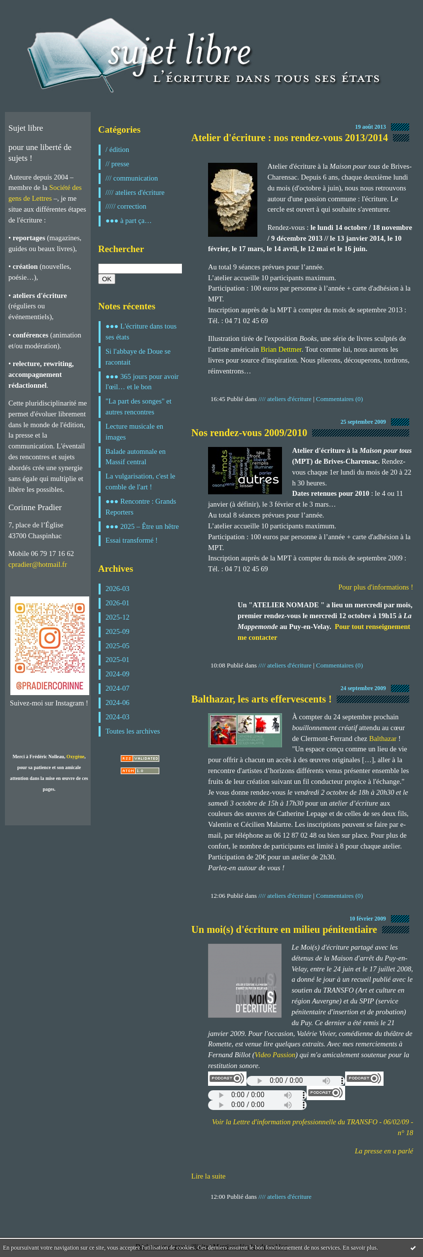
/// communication (132, 178)
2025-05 (118, 646)
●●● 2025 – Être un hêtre (142, 526)
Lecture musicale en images (134, 431)
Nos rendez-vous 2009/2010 (249, 432)
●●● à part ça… (129, 220)
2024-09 (118, 674)
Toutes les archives (133, 731)
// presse (117, 164)
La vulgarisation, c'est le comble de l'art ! (141, 481)
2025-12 (118, 617)
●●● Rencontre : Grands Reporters (141, 506)
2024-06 (118, 702)
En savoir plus (360, 1247)
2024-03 (118, 717)
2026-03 (118, 588)
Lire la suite (208, 1176)
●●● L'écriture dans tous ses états (141, 331)
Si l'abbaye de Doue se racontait (138, 356)
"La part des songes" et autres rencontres (139, 406)
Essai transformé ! (132, 540)
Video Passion (275, 1055)
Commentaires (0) (339, 399)
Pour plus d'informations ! (375, 587)
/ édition (117, 149)
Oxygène (75, 756)
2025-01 (118, 660)
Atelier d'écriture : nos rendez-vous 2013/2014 (289, 137)
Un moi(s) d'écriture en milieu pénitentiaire (284, 929)
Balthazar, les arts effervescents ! (261, 699)
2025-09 (118, 631)
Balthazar (383, 738)
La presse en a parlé (384, 1151)
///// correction (126, 206)
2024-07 (118, 688)
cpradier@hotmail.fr (37, 564)
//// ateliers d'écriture (135, 192)
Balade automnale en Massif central (136, 456)
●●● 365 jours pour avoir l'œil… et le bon (142, 381)
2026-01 (118, 603)
